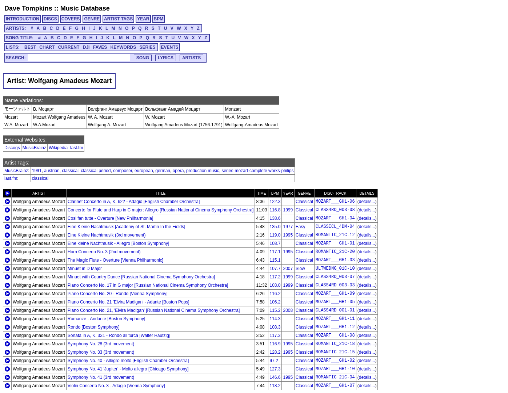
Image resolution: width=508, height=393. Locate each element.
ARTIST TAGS (118, 18)
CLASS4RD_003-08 (335, 210)
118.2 (274, 385)
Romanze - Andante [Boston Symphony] (106, 318)
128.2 (274, 352)
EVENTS (170, 47)
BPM (159, 18)
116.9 (274, 343)
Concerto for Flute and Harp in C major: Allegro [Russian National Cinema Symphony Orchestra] (161, 210)
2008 (288, 310)
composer (122, 170)
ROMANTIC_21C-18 (335, 343)
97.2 (273, 360)
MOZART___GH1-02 (335, 360)
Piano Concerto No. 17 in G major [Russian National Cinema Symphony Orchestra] (148, 285)
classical (70, 170)
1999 (288, 210)
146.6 (274, 377)
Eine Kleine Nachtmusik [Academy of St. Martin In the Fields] (126, 226)
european (144, 170)
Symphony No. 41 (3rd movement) (101, 377)
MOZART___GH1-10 (335, 369)
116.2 (274, 293)
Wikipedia (58, 147)
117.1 (274, 251)
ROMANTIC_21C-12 (335, 235)
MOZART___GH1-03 (335, 260)
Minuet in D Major (85, 268)
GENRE (92, 18)
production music (202, 170)
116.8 (274, 210)
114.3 (274, 318)
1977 (288, 226)
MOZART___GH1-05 (335, 302)
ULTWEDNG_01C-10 (335, 268)
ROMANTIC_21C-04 (335, 377)
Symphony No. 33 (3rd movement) (101, 352)
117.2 (274, 276)
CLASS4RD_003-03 (335, 285)
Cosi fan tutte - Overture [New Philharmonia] (110, 218)
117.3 (274, 335)
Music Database (85, 8)
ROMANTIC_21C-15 (335, 352)
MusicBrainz (34, 147)
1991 (37, 170)
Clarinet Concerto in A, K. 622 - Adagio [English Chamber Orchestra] (134, 201)
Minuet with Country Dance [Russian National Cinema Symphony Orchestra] (141, 276)
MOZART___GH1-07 (335, 385)
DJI (86, 47)
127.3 (274, 369)
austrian (52, 170)
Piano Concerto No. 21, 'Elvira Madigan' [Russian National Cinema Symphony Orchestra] (154, 310)
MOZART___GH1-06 (335, 201)
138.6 (274, 218)
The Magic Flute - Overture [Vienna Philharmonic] (115, 260)
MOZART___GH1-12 (335, 327)
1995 (288, 235)
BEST (30, 47)
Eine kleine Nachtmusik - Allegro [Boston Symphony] (118, 243)
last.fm (76, 147)
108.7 (274, 243)
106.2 (274, 302)
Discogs (12, 147)
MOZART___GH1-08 (335, 335)
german (162, 170)
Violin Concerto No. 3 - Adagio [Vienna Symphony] (116, 385)
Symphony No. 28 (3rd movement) (101, 343)
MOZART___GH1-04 (335, 218)
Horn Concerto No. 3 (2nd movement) (104, 251)
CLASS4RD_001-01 (335, 310)
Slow (300, 268)
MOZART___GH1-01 (335, 243)
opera (178, 170)
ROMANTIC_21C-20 (335, 251)
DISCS (50, 18)
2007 (288, 268)
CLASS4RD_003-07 (335, 276)
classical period (96, 170)
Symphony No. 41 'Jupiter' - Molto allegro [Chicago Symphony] (128, 369)
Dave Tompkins (28, 8)
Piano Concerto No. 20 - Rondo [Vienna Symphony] (118, 293)
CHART (47, 47)
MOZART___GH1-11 (335, 318)
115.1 (274, 260)
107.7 (274, 268)
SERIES (148, 47)
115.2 (274, 310)
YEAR (143, 18)
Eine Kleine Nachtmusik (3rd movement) (107, 235)
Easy (300, 226)
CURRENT (69, 47)
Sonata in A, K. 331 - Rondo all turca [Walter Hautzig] (119, 335)
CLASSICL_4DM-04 (335, 226)
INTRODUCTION (22, 18)
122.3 (274, 201)
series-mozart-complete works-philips (257, 170)
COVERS (70, 18)
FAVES (100, 47)
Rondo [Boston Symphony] (94, 327)
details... (367, 201)
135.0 (274, 226)
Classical (304, 201)
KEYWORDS (123, 47)
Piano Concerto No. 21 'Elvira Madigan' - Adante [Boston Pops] (128, 302)
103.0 (274, 285)
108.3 (274, 327)
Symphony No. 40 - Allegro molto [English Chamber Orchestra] (128, 360)
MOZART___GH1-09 (335, 293)
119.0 (274, 235)
